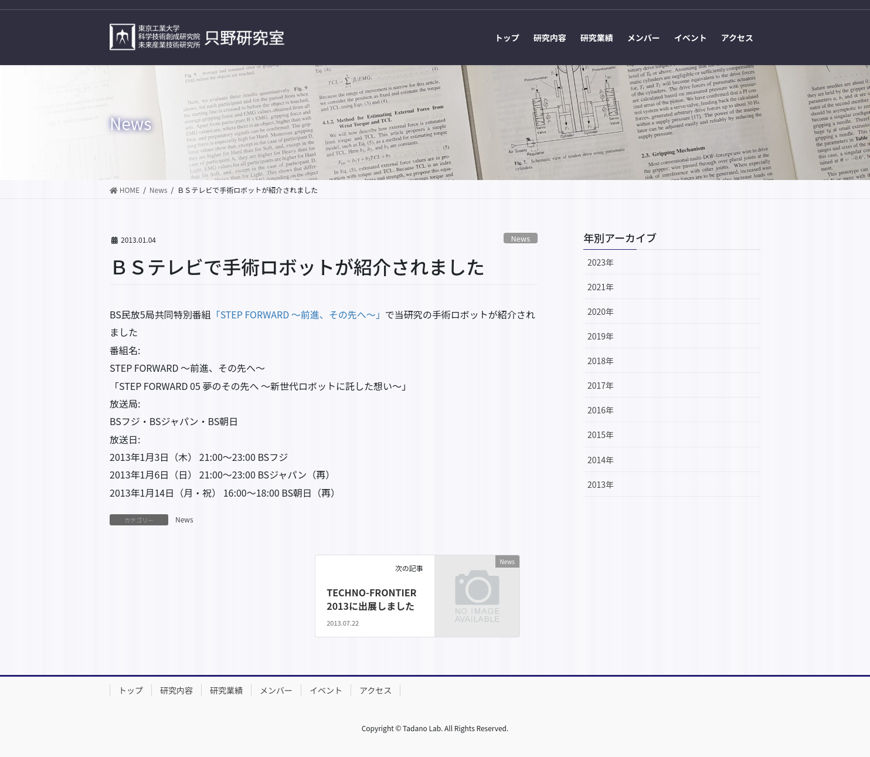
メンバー (276, 690)
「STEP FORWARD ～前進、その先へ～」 (298, 314)
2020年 (600, 311)
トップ (130, 690)
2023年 (600, 262)
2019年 (600, 336)
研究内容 (176, 690)
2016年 (600, 410)
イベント (326, 690)
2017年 (600, 385)
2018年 (600, 360)
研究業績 (226, 690)
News (521, 238)
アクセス (375, 690)
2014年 (600, 460)
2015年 (600, 434)
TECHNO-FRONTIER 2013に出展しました (371, 598)
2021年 (600, 287)
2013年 (600, 484)
